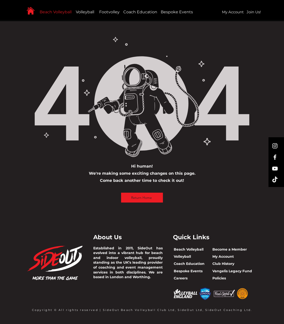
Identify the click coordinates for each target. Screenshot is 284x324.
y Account (225, 256)
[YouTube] (274, 168)
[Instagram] (274, 145)
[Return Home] (142, 198)
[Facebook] (274, 157)
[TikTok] (274, 179)
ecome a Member (231, 249)
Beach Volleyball (56, 12)
